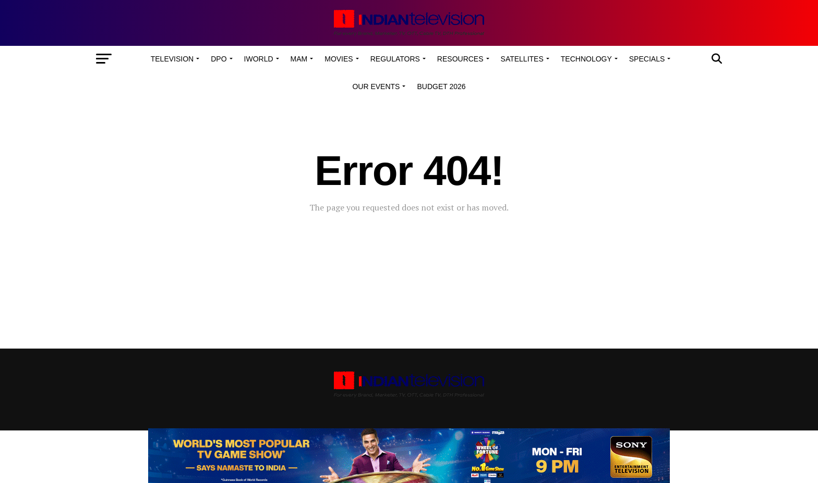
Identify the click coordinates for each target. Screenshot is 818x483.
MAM (299, 59)
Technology (586, 59)
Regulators (395, 59)
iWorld (258, 59)
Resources (460, 59)
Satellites (522, 59)
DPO (218, 59)
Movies (338, 59)
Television (172, 59)
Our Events (376, 86)
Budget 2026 (441, 86)
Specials (647, 59)
